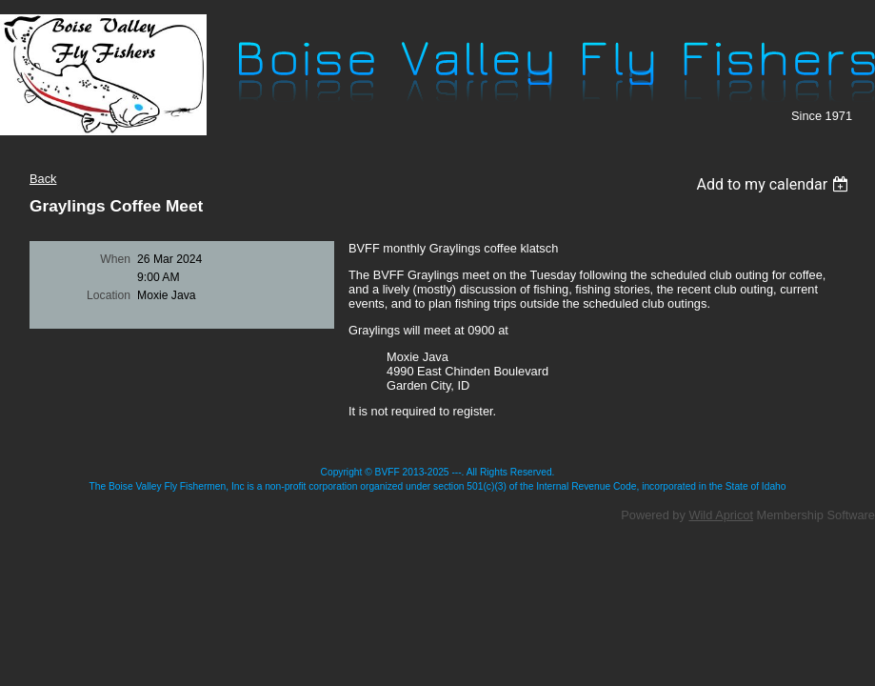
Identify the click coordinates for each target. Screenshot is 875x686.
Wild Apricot (720, 515)
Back (43, 179)
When (115, 259)
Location (108, 295)
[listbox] (774, 184)
